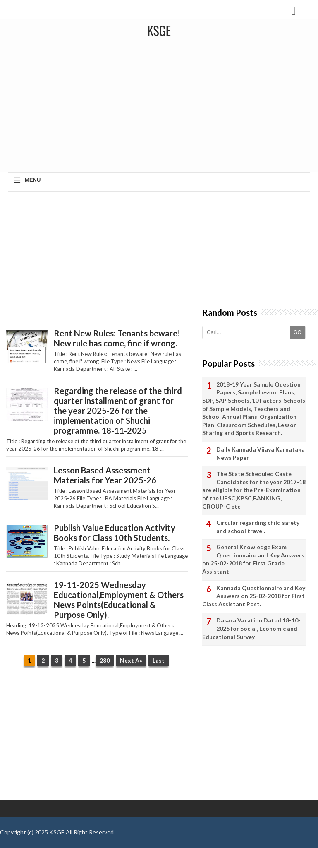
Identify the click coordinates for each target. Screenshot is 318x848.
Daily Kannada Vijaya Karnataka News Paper (260, 453)
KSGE (57, 832)
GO (297, 332)
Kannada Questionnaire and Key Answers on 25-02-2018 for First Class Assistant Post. (253, 596)
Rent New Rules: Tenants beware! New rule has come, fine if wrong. (117, 338)
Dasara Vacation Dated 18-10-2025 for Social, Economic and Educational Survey (251, 628)
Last (159, 660)
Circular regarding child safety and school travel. (257, 526)
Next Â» (131, 660)
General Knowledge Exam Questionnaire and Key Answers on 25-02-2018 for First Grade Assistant (253, 559)
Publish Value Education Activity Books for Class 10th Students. (114, 533)
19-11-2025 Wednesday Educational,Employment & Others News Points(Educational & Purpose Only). (119, 600)
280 (105, 660)
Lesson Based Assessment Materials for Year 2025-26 (105, 475)
